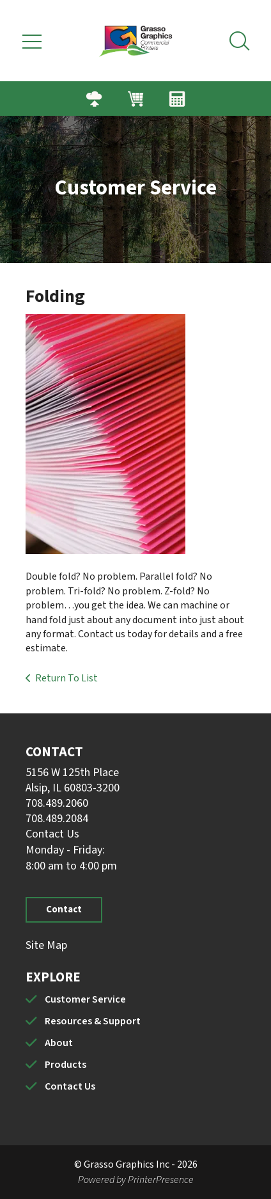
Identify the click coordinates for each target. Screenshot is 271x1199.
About (59, 1043)
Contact (64, 909)
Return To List (66, 678)
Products (65, 1065)
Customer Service (85, 999)
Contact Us (52, 834)
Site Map (46, 945)
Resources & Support (93, 1021)
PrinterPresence (161, 1180)
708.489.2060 (57, 803)
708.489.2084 (57, 819)
